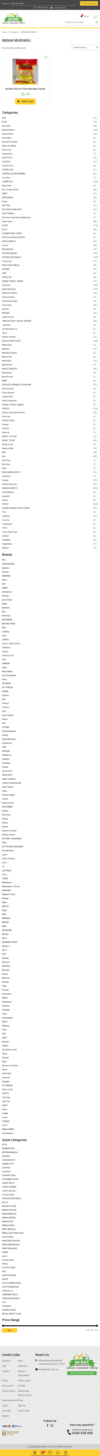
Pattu (4, 1014)
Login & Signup (58, 7)
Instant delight (8, 795)
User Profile (23, 1411)
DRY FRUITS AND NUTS (12, 210)
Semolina (6, 476)
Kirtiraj (5, 819)
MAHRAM (6, 890)
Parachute (6, 994)
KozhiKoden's (8, 850)
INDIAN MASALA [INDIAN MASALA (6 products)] (9, 1214)
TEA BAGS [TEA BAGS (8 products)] (6, 1306)
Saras (4, 1054)
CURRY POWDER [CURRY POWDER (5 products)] (9, 1187)
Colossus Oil (7, 655)
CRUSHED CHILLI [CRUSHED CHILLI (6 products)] (9, 1175)
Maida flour (7, 345)
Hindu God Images (10, 301)
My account (7, 1386)
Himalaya (6, 763)
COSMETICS (7, 182)
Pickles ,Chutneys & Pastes (13, 413)
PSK (4, 1034)
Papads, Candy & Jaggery (13, 405)
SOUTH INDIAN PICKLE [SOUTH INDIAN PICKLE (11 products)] (11, 1283)
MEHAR (5, 922)
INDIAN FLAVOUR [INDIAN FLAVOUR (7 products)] (9, 1210)
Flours (4, 229)
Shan (4, 1061)
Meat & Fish (7, 365)
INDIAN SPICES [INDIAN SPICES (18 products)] (8, 1225)
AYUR (4, 122)
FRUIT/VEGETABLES (11, 265)
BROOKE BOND (8, 624)
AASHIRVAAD (8, 564)
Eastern (5, 695)
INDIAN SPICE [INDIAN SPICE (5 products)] (8, 1222)
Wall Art (5, 548)
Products (14, 32)
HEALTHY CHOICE (9, 293)
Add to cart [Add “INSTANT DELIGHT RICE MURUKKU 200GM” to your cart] (27, 101)
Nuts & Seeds (8, 389)
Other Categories (9, 401)
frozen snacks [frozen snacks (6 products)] (8, 1195)
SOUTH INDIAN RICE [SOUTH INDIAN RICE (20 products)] (10, 1287)
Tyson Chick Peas (9, 532)
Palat (4, 986)
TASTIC (5, 1093)
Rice (4, 456)
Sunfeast (6, 1077)
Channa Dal (7, 154)
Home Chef (7, 771)
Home (4, 32)
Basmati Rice (7, 134)
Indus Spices (8, 787)
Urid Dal (5, 536)
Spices (5, 500)
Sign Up (21, 1405)
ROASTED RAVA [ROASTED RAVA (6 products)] (9, 1275)
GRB (4, 747)
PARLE (5, 998)
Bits (3, 612)
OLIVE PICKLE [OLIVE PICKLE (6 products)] (8, 1237)
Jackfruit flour (8, 317)
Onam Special (8, 393)
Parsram (6, 1006)
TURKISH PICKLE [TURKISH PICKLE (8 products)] (9, 1310)
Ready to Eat (7, 444)
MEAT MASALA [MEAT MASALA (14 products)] (9, 1229)
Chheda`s (6, 647)
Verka (4, 1117)
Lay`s (4, 862)
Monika (5, 934)
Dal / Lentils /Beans (10, 190)
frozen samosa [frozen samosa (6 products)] (8, 1191)
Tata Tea (6, 1101)
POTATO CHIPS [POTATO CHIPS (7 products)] (8, 1268)
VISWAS (6, 1121)
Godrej (5, 735)
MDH (4, 914)
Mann (4, 902)
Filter (10, 1330)
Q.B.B (4, 1038)
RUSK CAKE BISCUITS (11, 472)
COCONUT (6, 162)
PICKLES (5, 409)
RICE (4, 452)
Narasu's (6, 962)
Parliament (7, 1002)
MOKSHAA (7, 930)
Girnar (4, 719)
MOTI (4, 950)
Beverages (6, 138)
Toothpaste (7, 524)
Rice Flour (6, 460)
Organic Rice (7, 397)
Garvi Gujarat (8, 715)
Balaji (4, 604)
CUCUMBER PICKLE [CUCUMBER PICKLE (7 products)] (10, 1179)
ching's (5, 651)
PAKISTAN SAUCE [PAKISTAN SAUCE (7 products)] (9, 1248)
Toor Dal (5, 520)
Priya (4, 1030)
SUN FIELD (6, 1073)
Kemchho (6, 815)
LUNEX (5, 878)
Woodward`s (8, 1133)
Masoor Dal (7, 357)
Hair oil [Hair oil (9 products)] (5, 1202)
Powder (5, 425)
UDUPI (5, 1105)
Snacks (5, 480)
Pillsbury (5, 1026)
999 (3, 560)
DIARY (5, 194)
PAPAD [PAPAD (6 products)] (5, 1252)
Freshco (5, 707)
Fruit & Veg (6, 261)
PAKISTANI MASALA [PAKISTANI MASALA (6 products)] (11, 1245)
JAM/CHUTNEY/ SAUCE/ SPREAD (16, 321)
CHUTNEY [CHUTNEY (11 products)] (6, 1168)
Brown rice (6, 150)
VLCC (4, 1125)
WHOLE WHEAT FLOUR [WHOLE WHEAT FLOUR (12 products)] (11, 1314)
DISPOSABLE (7, 198)
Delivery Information (23, 1373)
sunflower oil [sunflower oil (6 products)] (7, 1291)
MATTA (5, 906)
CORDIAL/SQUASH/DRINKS (14, 174)
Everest (5, 703)
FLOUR (5, 225)
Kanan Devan (8, 803)
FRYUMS (5, 269)
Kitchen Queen (8, 835)
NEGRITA (6, 966)
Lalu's (4, 854)
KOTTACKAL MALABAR (12, 847)
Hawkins (6, 759)
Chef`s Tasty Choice (11, 643)
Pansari (5, 990)
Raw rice (5, 432)
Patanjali (6, 1010)
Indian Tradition (9, 779)
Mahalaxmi (7, 882)
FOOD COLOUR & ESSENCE (13, 237)
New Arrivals (7, 377)
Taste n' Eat (7, 1089)
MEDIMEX (6, 918)
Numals (5, 982)
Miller (4, 926)
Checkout (22, 1366)
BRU (4, 628)
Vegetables (7, 544)
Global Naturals (9, 731)
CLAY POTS (7, 158)
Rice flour (6, 464)
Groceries (6, 285)
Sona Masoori (8, 492)
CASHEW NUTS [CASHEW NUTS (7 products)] (8, 1160)
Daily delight (7, 671)
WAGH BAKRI (8, 1129)
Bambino (6, 608)
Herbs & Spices (8, 297)
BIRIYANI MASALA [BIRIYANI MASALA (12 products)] (10, 1152)
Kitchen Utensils (9, 337)
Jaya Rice (6, 325)
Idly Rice (5, 309)
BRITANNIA (7, 620)
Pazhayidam (7, 1018)
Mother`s (6, 946)
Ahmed (5, 572)
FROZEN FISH (7, 249)
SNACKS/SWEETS (10, 488)
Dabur (4, 667)
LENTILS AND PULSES (11, 341)
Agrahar (5, 568)
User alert (6, 1411)
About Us (6, 1361)
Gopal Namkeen (9, 739)
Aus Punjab (7, 600)
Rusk (4, 468)
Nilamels (6, 978)
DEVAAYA (6, 683)
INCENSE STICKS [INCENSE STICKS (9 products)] (9, 1206)
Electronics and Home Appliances (16, 217)
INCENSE (6, 313)
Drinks (4, 202)
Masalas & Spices (9, 353)
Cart (4, 1366)
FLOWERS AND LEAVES (12, 233)
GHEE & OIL (6, 277)
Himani (5, 767)
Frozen (5, 245)
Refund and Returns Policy (25, 1393)
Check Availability (89, 3)
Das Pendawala (9, 675)
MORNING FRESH (9, 942)
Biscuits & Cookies (10, 142)
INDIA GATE (7, 775)
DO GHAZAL (7, 687)
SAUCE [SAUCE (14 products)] (5, 1279)
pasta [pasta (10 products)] (4, 1256)
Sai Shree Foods (9, 1050)
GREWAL (6, 751)
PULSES (5, 428)
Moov (4, 938)
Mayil (4, 910)
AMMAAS (6, 576)
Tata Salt (6, 1097)
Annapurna (7, 592)
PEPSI (4, 1022)
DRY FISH (6, 206)
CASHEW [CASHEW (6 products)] (6, 1156)
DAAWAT (6, 663)
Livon (4, 874)
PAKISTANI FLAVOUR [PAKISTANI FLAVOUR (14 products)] (11, 1241)
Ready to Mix (7, 448)
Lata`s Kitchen (8, 858)
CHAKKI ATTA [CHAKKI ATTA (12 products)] (8, 1164)
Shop (20, 1400)
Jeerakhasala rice (9, 329)
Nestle (5, 974)
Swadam (6, 1081)
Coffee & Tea (8, 166)
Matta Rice (6, 361)
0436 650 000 (41, 7)
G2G (4, 711)
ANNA (5, 588)
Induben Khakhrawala (11, 783)
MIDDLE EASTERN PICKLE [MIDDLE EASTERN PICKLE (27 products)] (13, 1233)
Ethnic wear (7, 221)
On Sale (21, 1386)
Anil (3, 584)
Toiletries (6, 516)
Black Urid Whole (9, 146)
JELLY (4, 333)
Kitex (4, 843)
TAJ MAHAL (7, 1085)
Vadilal (5, 1113)
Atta (4, 118)
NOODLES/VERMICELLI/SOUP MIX (16, 385)
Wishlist (5, 1416)
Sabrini (5, 1046)
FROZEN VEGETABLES (11, 257)
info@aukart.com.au (48, 1369)
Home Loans (24, 1380)
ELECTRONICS (8, 214)
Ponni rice (6, 417)
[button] (46, 58)
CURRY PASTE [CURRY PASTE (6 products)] (8, 1183)
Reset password (10, 1400)
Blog (20, 1361)
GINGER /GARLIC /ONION (12, 281)
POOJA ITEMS (8, 421)
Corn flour (6, 178)
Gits (4, 723)
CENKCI (5, 639)
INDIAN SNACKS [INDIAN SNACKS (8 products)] (9, 1218)
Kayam (5, 811)
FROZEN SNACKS (9, 253)
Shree (4, 1069)
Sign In (5, 1405)
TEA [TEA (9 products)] (4, 1302)
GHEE (4, 273)
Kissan (5, 823)
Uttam (5, 1109)
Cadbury (5, 632)
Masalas (5, 349)
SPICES (5, 504)
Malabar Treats (8, 894)
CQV (4, 659)
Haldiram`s (7, 755)
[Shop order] (84, 47)
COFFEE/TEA (7, 170)
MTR (4, 954)
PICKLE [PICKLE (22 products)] (5, 1264)
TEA (4, 512)
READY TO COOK (9, 436)
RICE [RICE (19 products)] (4, 1272)
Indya (4, 791)
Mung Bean (7, 373)
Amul (4, 580)
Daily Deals (6, 186)
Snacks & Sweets (9, 484)
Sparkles (6, 496)
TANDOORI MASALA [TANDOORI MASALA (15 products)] (11, 1298)
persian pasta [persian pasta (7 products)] (8, 1260)
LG (3, 866)
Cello (4, 636)
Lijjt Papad (6, 870)
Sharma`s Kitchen (10, 1065)
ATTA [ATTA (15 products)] (4, 1145)
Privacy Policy (9, 1391)
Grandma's (7, 743)
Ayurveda (6, 126)
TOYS (4, 528)
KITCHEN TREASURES (12, 839)
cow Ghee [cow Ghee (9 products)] (6, 1172)
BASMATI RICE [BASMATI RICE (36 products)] (8, 1149)
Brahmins (6, 616)
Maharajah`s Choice (11, 886)
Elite (4, 699)
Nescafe (6, 970)
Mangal (5, 898)
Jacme (5, 799)
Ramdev (5, 1042)
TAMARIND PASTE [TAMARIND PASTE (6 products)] (10, 1295)
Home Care (7, 305)
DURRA (5, 691)
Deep (4, 679)
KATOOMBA (7, 807)
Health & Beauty (9, 289)
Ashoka (5, 596)
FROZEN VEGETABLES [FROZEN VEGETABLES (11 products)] (11, 1199)
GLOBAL (6, 727)
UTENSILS (6, 540)
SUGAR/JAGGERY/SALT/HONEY (16, 508)
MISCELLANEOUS (9, 369)
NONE (4, 381)
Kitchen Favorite (9, 831)
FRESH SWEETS (9, 241)
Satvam (5, 1058)
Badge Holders (8, 130)
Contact (6, 1371)
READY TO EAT (8, 440)
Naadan (5, 958)
